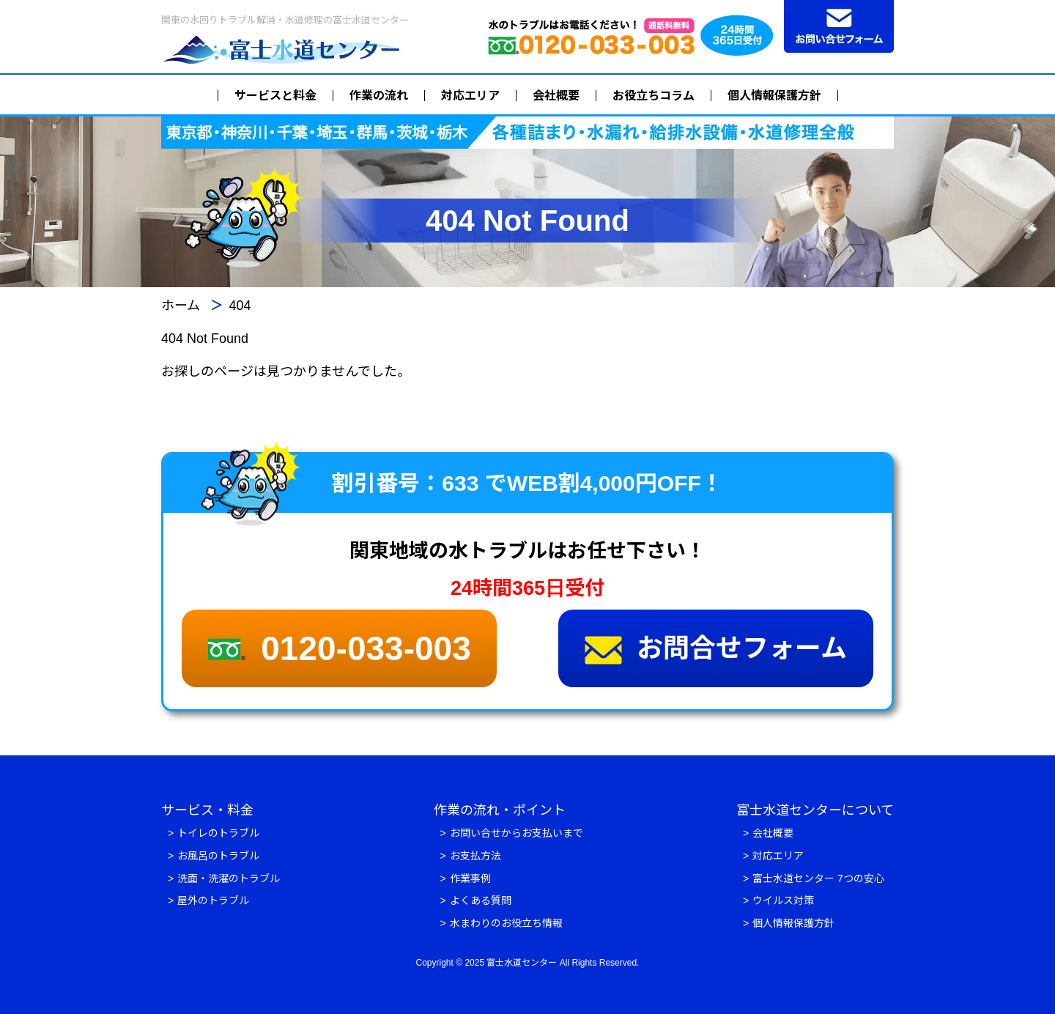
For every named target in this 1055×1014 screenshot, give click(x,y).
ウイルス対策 (783, 900)
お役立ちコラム (653, 95)
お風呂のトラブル (218, 856)
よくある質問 (480, 900)
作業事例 (470, 878)
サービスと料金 (275, 95)
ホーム (180, 305)
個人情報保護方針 (774, 95)
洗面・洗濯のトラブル (228, 878)
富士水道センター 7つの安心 (818, 878)
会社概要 (556, 95)
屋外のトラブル (213, 900)
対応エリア (470, 95)
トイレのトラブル (218, 833)
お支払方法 (475, 856)
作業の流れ (378, 95)
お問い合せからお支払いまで (516, 833)
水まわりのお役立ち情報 (506, 923)
